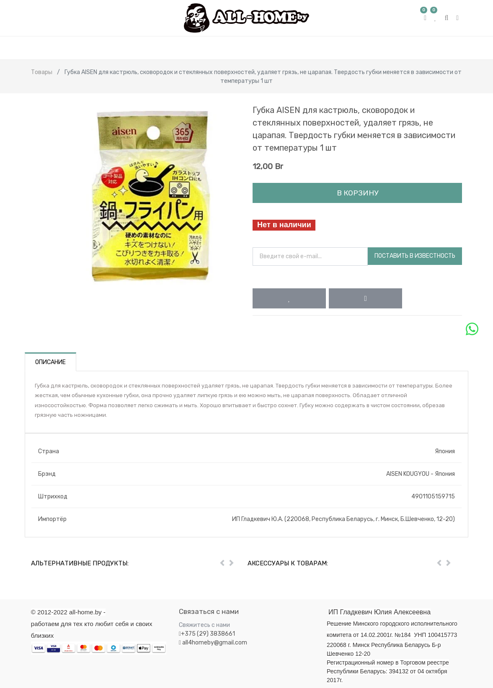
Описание (50, 362)
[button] (289, 298)
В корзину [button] (357, 193)
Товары (41, 72)
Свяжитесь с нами (204, 625)
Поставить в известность (414, 255)
